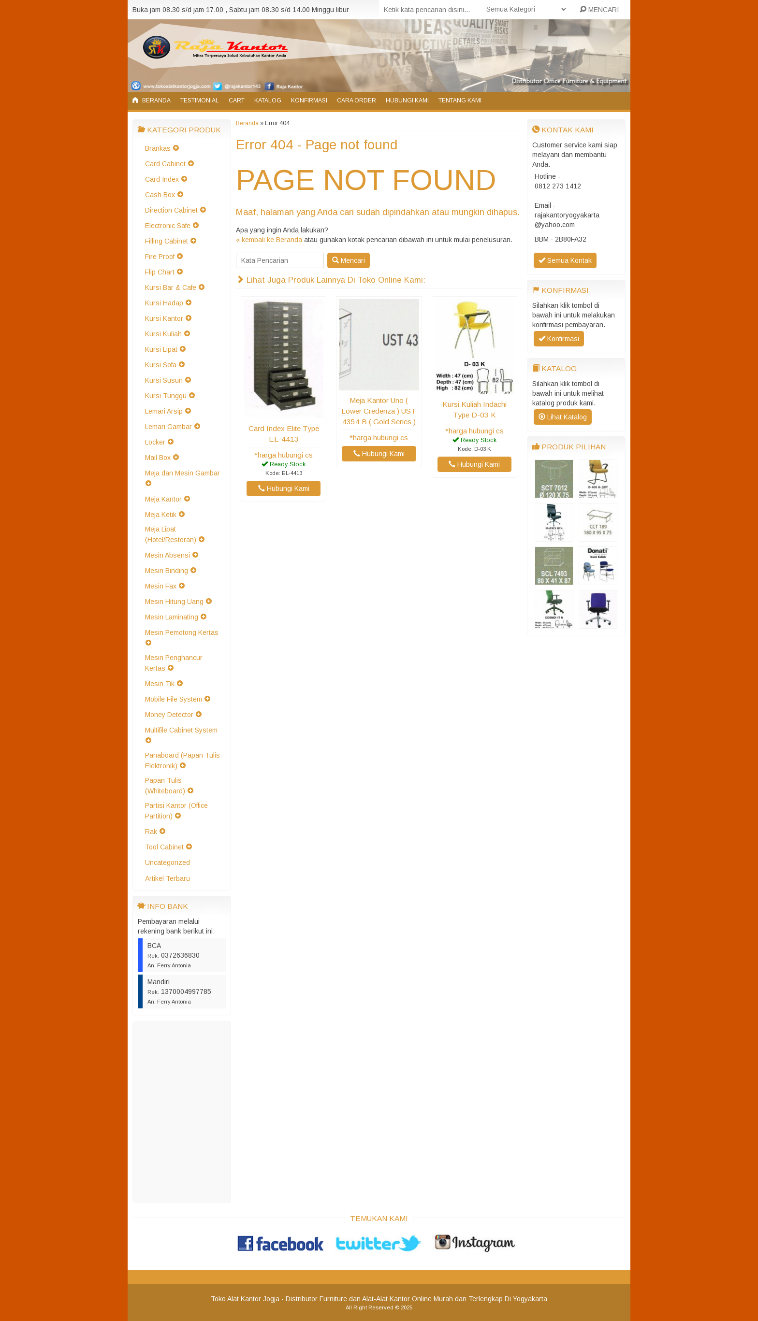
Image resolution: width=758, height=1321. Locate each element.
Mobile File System (173, 699)
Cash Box (160, 195)
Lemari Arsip (164, 411)
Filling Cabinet (166, 241)
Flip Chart (160, 272)
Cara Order (356, 100)
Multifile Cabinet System (181, 730)
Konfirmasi (309, 100)
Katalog (267, 100)
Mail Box (158, 457)
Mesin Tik (160, 684)
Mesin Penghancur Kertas (174, 663)
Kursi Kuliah (163, 334)
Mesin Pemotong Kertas (182, 632)
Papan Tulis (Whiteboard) (165, 785)
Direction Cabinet (171, 210)
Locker (155, 442)
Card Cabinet (165, 164)
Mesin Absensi (167, 555)
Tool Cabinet (164, 847)
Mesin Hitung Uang (174, 601)
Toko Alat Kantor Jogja (245, 1299)
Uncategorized (167, 862)
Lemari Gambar (168, 427)
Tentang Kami (459, 100)
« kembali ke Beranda (269, 240)
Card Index (162, 179)
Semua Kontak (565, 260)
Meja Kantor (163, 499)
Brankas (158, 148)
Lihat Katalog (563, 417)
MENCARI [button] (599, 10)
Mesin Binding (166, 570)
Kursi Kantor (164, 318)
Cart (237, 100)
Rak (151, 831)
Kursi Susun (164, 380)
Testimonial (199, 100)
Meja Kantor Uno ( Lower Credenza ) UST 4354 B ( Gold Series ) (378, 411)
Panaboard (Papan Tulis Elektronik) (182, 760)
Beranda (151, 100)
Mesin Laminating (171, 617)
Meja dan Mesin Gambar (182, 473)
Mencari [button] (348, 260)
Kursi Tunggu (166, 396)
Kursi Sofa (160, 365)
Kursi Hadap (164, 303)
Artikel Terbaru (167, 878)
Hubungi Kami (407, 100)
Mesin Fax (160, 586)
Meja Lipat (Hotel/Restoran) (170, 534)
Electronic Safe (167, 226)
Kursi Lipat (161, 349)
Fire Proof (160, 256)
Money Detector (169, 714)
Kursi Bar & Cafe (170, 287)
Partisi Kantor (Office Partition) (176, 811)
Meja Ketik (160, 514)
